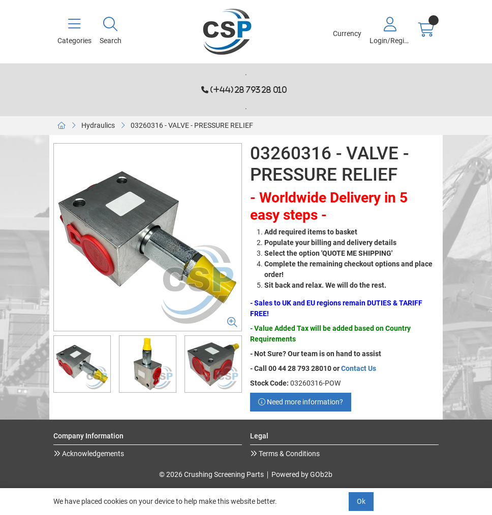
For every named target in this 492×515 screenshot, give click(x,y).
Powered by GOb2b (301, 474)
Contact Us (358, 368)
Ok (361, 501)
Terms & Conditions (288, 454)
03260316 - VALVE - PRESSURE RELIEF (192, 125)
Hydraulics (98, 125)
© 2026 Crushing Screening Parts (211, 474)
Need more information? (300, 402)
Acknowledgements (92, 454)
